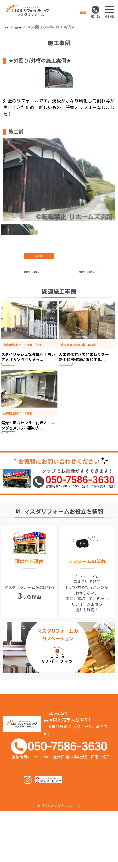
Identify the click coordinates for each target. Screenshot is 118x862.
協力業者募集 (70, 12)
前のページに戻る (34, 292)
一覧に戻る (59, 275)
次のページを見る (84, 292)
